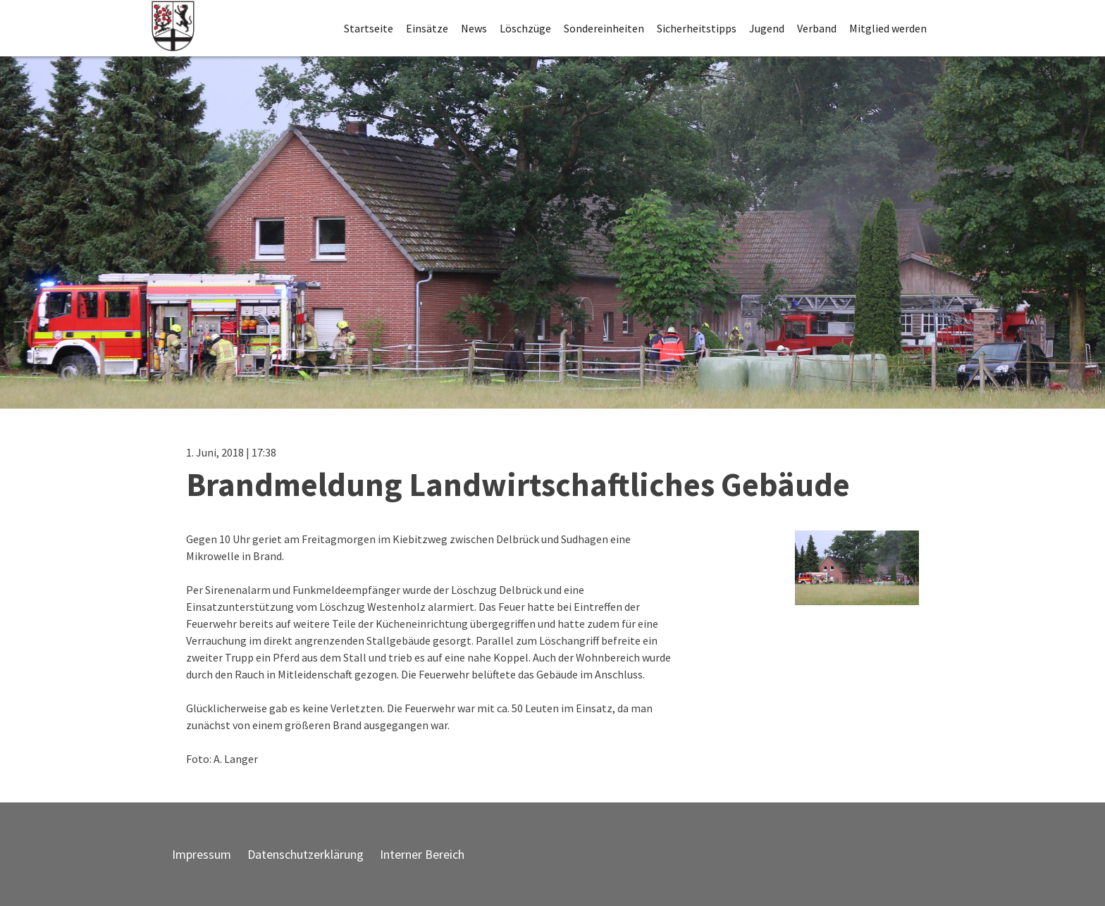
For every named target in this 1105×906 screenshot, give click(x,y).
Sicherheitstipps (696, 28)
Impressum (201, 854)
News (474, 28)
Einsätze (427, 28)
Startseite (368, 28)
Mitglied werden (888, 28)
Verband (817, 28)
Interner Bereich (422, 854)
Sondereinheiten (604, 28)
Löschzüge (525, 28)
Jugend (766, 28)
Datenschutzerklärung (305, 854)
